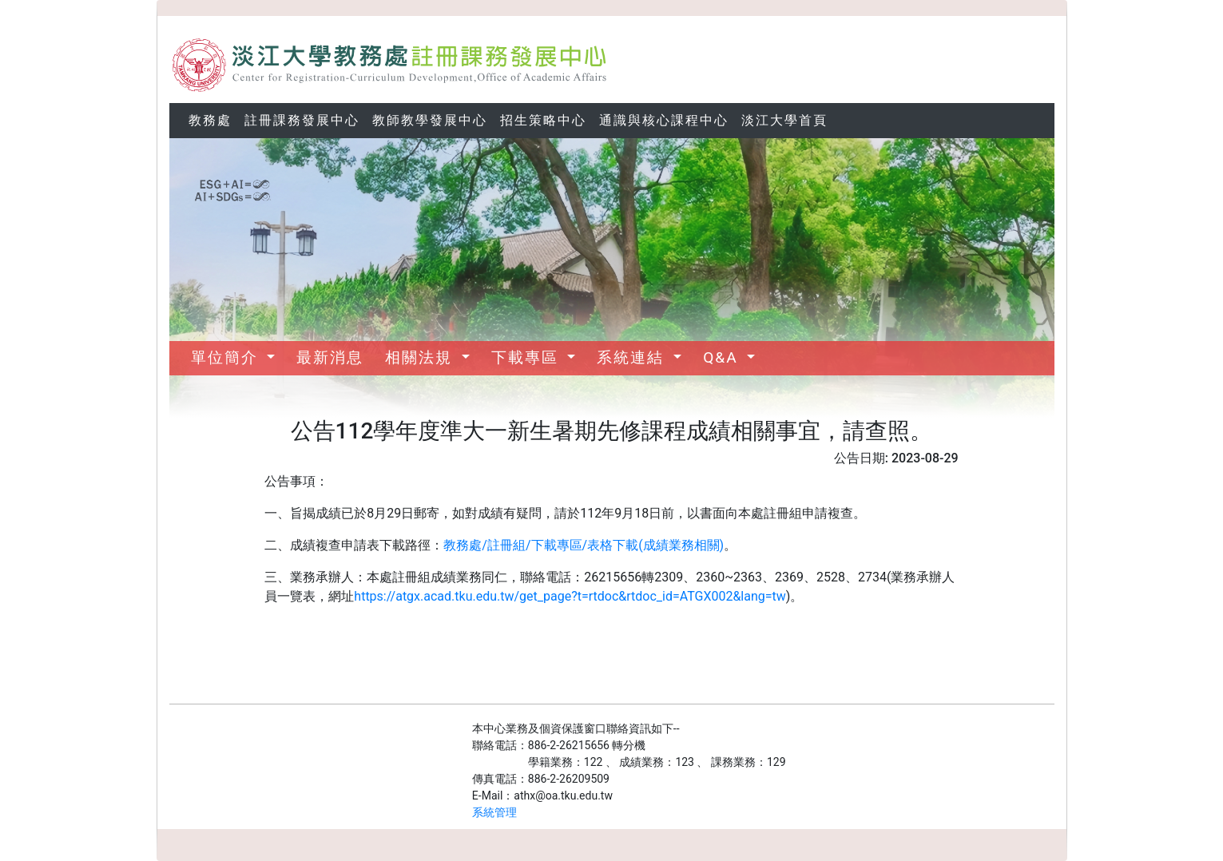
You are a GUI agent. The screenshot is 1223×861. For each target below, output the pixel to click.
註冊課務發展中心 (301, 120)
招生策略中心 (543, 120)
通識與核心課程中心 (664, 120)
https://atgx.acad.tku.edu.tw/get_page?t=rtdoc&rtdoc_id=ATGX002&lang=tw (569, 596)
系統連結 (633, 357)
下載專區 (527, 357)
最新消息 (329, 357)
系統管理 (494, 812)
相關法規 (421, 357)
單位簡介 (227, 357)
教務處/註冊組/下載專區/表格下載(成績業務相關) (583, 545)
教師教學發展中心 (429, 120)
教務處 (210, 120)
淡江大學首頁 (784, 120)
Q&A (723, 357)
